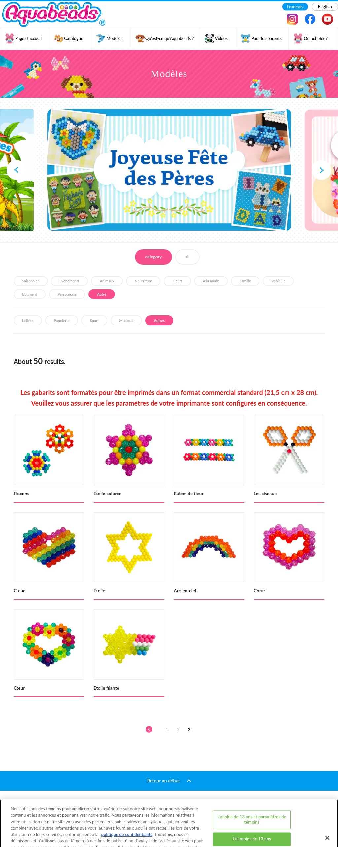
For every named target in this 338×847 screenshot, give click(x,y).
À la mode (211, 281)
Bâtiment (29, 294)
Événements (69, 281)
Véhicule (279, 281)
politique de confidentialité (126, 810)
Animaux (107, 281)
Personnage (67, 294)
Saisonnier (30, 281)
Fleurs (178, 281)
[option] (169, 169)
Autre (101, 294)
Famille (245, 281)
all (187, 256)
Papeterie (61, 320)
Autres (159, 320)
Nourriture (143, 281)
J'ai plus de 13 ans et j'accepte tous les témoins (252, 834)
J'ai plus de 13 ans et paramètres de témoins (252, 795)
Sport (94, 320)
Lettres (27, 320)
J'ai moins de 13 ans (252, 814)
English (325, 6)
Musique (126, 320)
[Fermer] (327, 813)
